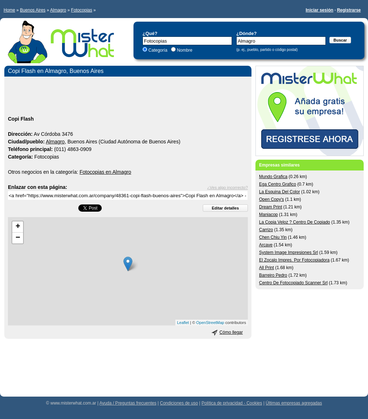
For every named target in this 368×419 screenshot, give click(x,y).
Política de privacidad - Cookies (231, 403)
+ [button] (18, 226)
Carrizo (266, 229)
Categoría (157, 50)
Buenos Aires (32, 10)
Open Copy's (271, 199)
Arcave (265, 244)
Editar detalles (225, 208)
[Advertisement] (127, 97)
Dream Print (270, 206)
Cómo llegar (231, 332)
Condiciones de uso (179, 403)
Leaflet (183, 322)
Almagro (58, 10)
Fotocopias (81, 10)
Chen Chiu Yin (273, 237)
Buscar (340, 40)
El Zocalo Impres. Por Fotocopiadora (294, 260)
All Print (266, 267)
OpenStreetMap (210, 322)
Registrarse (349, 10)
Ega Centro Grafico (277, 184)
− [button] (18, 238)
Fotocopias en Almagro (105, 172)
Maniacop (268, 214)
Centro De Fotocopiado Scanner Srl (293, 282)
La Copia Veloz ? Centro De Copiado (294, 222)
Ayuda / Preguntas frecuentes (128, 403)
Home (9, 10)
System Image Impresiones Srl (288, 252)
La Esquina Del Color (279, 191)
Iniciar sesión (319, 10)
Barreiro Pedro (273, 275)
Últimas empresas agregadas (294, 403)
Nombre (184, 50)
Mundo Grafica (273, 176)
